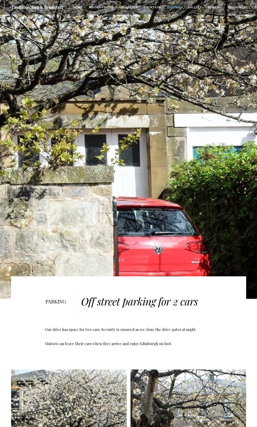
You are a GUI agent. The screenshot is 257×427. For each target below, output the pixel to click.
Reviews (214, 7)
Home (76, 7)
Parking (173, 7)
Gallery (194, 7)
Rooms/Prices (100, 7)
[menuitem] (76, 7)
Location (151, 7)
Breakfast (127, 7)
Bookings (236, 7)
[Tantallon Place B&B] (36, 7)
